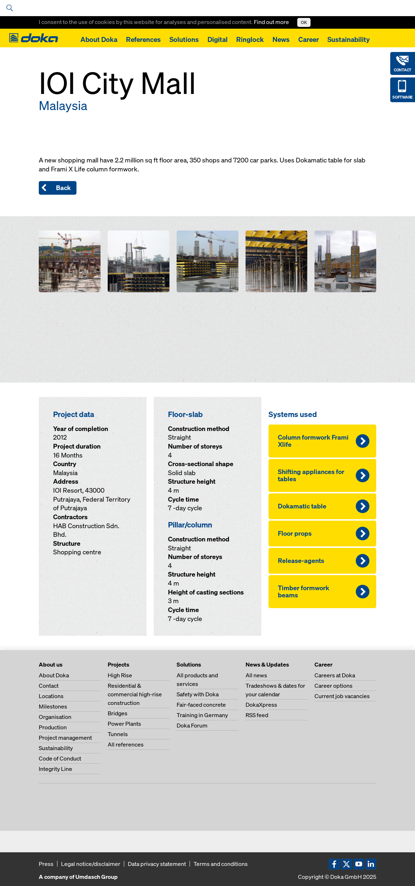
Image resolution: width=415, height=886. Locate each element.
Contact (49, 686)
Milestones (53, 706)
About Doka (98, 39)
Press (46, 864)
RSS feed (257, 715)
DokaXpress (261, 705)
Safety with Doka (198, 694)
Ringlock (250, 39)
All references (126, 744)
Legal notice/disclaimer (90, 864)
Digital (218, 39)
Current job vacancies (342, 696)
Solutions (184, 39)
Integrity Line (55, 769)
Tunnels (118, 734)
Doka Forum (192, 725)
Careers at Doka (334, 675)
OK (304, 22)
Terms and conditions (220, 864)
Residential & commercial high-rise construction (135, 694)
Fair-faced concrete (201, 705)
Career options (333, 686)
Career (308, 39)
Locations (51, 696)
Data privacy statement (157, 864)
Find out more (272, 22)
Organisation (55, 717)
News (281, 39)
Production (53, 727)
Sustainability (348, 39)
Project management (65, 738)
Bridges (117, 713)
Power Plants (124, 724)
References (143, 39)
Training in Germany (202, 715)
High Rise (120, 675)
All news (256, 675)
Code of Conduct (60, 758)
